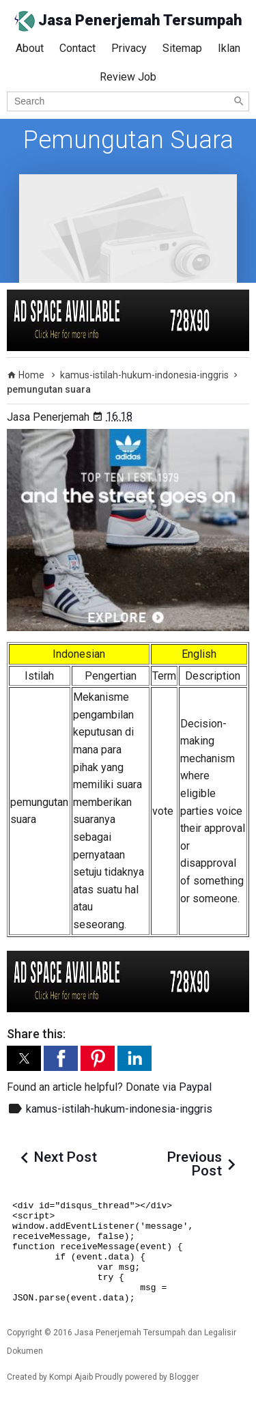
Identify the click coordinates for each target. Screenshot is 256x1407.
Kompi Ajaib (71, 1377)
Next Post (65, 1157)
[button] (24, 1058)
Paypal (195, 1087)
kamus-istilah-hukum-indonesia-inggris (119, 1108)
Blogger (184, 1377)
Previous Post (194, 1164)
